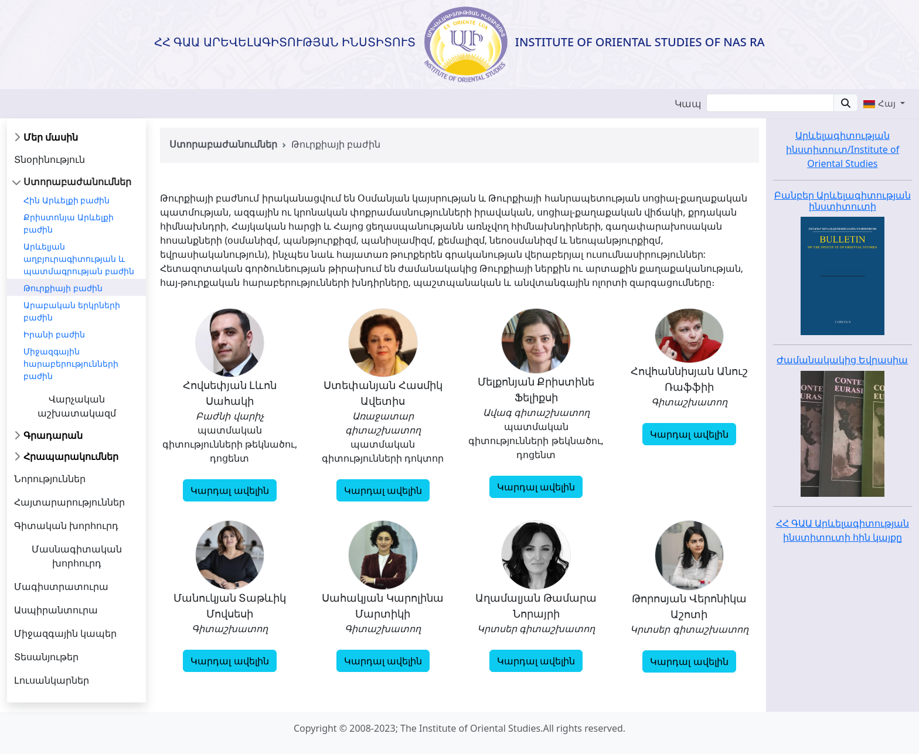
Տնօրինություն (49, 159)
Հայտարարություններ (69, 502)
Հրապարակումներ (70, 456)
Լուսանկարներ (51, 680)
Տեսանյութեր (46, 656)
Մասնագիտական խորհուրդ (77, 556)
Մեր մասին (50, 137)
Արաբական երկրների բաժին (71, 311)
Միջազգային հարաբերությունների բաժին (70, 363)
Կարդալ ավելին (229, 490)
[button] (884, 103)
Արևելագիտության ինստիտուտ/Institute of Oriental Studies (843, 149)
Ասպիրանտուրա (56, 609)
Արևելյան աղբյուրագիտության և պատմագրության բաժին (78, 259)
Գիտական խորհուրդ (66, 525)
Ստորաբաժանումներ (77, 181)
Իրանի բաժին (54, 334)
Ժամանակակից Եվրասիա (842, 359)
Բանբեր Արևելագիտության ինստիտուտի (842, 201)
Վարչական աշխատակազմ (77, 406)
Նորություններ (50, 478)
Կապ (688, 103)
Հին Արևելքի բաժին (66, 200)
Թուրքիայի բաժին (63, 288)
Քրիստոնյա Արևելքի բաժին (68, 223)
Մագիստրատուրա (61, 586)
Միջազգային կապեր (65, 633)
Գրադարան (53, 435)
